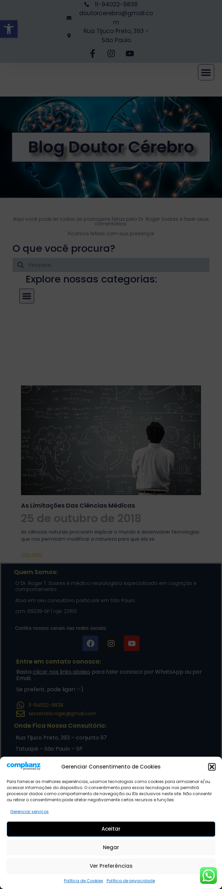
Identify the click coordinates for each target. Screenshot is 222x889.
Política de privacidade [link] (131, 881)
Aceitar (111, 828)
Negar (111, 847)
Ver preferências (111, 865)
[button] (211, 766)
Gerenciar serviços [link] (29, 811)
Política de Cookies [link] (83, 881)
